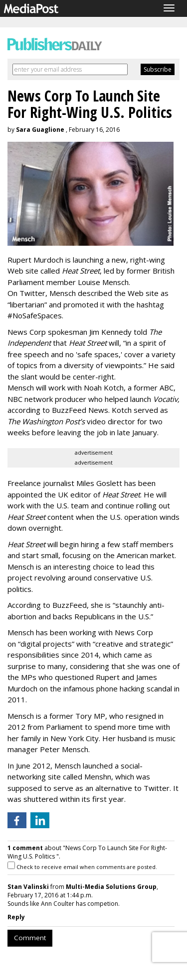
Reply (16, 917)
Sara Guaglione (40, 129)
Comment (30, 937)
